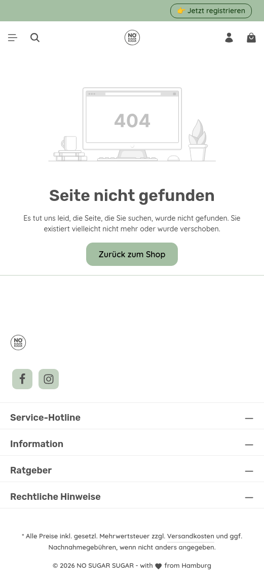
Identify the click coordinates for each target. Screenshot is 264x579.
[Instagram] (49, 379)
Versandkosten (192, 535)
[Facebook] (22, 379)
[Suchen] (35, 37)
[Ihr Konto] (229, 37)
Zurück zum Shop (132, 254)
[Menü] (13, 37)
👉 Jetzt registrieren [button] (211, 11)
